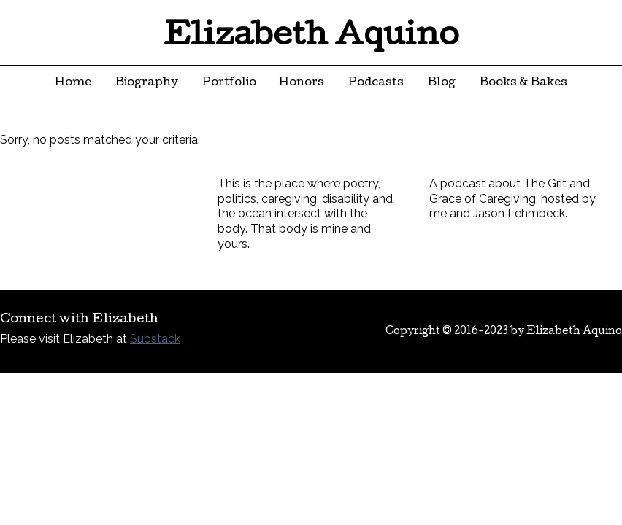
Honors (301, 83)
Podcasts (376, 83)
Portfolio (228, 83)
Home (73, 83)
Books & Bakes (523, 83)
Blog (441, 83)
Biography (146, 83)
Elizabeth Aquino (311, 38)
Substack (155, 339)
